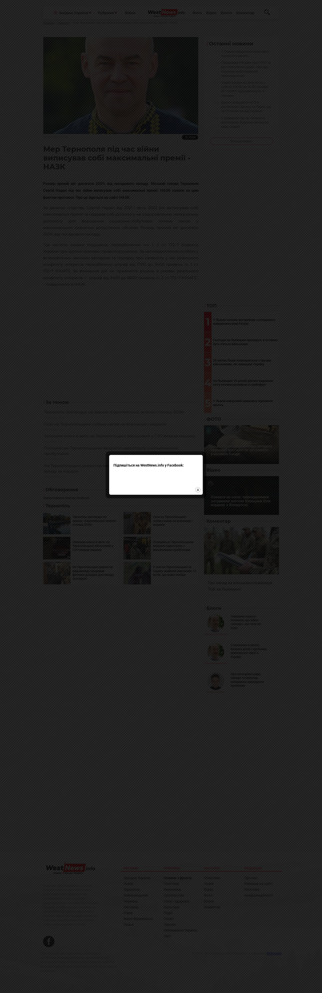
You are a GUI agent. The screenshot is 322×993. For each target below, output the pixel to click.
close (203, 511)
